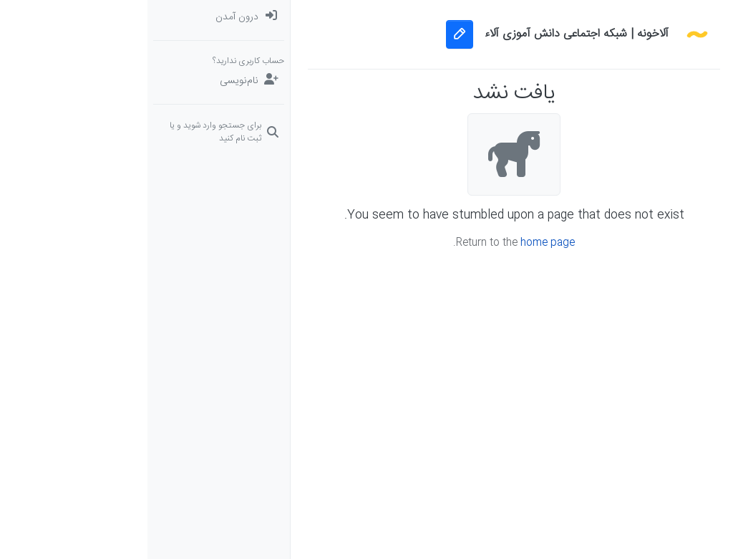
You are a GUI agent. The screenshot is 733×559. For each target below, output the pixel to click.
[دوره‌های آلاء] (661, 160)
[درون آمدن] (71, 17)
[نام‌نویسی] (71, 81)
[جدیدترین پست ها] (661, 74)
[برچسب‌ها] (661, 103)
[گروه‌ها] (661, 189)
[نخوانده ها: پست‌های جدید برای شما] (661, 45)
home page (400, 243)
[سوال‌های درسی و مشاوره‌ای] (661, 131)
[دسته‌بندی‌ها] (661, 17)
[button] (661, 217)
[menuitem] (71, 17)
